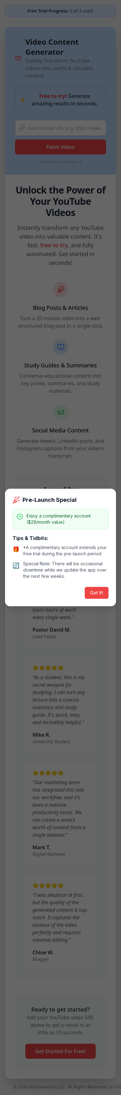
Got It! (96, 592)
